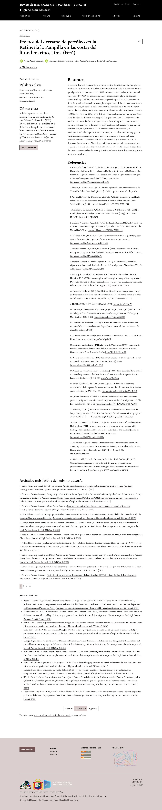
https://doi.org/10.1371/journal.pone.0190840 (89, 182)
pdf (139, 41)
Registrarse (119, 4)
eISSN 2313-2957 (41, 792)
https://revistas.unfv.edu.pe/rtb (124, 191)
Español (138, 4)
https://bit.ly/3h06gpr (110, 378)
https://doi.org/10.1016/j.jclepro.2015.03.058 (89, 243)
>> (30, 586)
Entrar (128, 4)
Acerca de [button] (25, 16)
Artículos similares (28, 595)
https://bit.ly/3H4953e (79, 453)
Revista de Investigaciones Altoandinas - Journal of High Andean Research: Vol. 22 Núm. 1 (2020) (91, 673)
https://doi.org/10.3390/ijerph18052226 (87, 437)
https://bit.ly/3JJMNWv (89, 217)
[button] (28, 67)
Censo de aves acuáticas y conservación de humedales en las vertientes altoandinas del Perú (64, 558)
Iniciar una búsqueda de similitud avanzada (52, 715)
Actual (46, 16)
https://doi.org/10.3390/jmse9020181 (109, 317)
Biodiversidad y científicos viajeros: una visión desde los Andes (94, 506)
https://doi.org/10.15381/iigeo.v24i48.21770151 (113, 416)
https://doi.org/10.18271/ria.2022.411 (35, 140)
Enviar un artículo (27, 749)
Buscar (136, 16)
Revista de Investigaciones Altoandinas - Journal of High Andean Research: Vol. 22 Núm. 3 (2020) (97, 608)
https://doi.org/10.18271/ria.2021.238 (88, 268)
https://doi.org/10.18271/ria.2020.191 (86, 256)
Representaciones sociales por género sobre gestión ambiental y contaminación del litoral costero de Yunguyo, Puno (92, 622)
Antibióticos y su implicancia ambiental (55, 655)
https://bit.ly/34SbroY (122, 304)
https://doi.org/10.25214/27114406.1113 (114, 298)
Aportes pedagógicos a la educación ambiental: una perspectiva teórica (93, 486)
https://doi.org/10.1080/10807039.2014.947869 (108, 470)
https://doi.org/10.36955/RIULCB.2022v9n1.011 (116, 404)
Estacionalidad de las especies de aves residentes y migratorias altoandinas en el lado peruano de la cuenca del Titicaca (92, 566)
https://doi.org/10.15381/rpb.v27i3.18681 (119, 391)
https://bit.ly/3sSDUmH (115, 352)
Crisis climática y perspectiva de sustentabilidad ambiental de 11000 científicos (80, 575)
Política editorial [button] (91, 16)
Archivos (66, 16)
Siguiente (93, 708)
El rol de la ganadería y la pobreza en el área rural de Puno (95, 534)
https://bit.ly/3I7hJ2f (83, 329)
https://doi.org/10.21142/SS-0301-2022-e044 (110, 204)
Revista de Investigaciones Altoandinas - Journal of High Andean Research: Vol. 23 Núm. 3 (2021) (69, 501)
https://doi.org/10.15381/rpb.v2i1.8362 (86, 365)
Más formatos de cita (29, 147)
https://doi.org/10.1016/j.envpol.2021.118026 (109, 285)
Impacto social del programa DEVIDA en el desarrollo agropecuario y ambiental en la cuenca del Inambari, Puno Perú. (91, 662)
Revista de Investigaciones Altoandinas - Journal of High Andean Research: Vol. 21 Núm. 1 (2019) (66, 666)
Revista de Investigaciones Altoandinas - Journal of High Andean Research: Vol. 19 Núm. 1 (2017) (94, 518)
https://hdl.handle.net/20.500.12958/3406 (105, 230)
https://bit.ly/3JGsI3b (102, 339)
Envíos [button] (116, 16)
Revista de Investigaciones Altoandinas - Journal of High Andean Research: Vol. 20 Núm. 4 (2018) (61, 570)
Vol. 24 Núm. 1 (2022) (29, 30)
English (53, 751)
